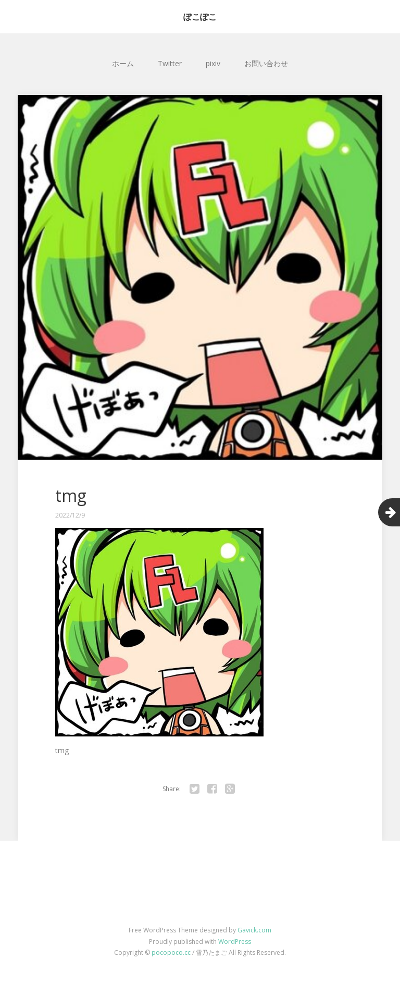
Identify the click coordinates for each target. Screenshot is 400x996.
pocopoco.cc (171, 952)
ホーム (123, 63)
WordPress (234, 941)
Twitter (170, 63)
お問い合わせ (266, 63)
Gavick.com (254, 930)
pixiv (213, 63)
